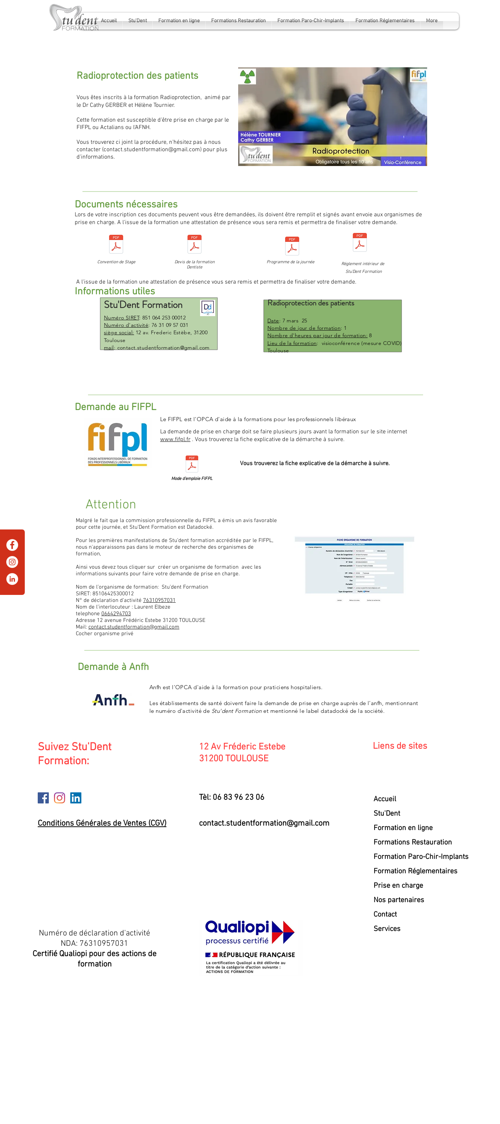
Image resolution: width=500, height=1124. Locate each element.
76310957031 (159, 600)
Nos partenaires (399, 900)
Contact (385, 914)
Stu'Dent (387, 813)
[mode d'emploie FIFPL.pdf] (192, 465)
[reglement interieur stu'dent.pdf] (360, 243)
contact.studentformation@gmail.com (152, 149)
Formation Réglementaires (415, 871)
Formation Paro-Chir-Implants (418, 857)
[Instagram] (12, 562)
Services (387, 929)
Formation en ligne (403, 828)
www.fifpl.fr (175, 439)
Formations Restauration (413, 842)
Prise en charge (398, 885)
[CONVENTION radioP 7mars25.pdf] (116, 245)
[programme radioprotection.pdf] (292, 247)
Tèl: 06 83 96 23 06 (231, 798)
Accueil (385, 799)
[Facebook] (12, 545)
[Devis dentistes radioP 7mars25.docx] (194, 245)
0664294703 (116, 613)
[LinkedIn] (12, 579)
